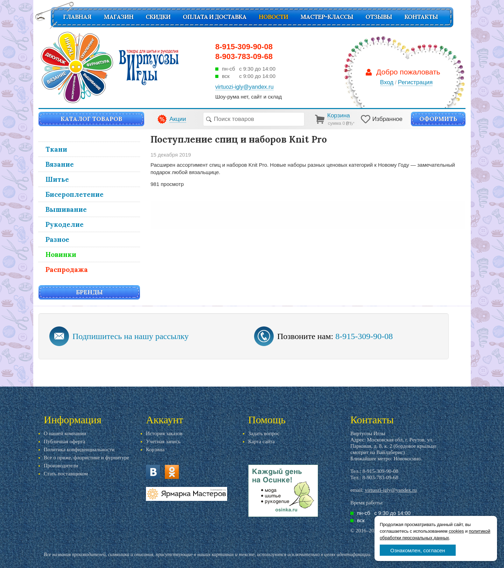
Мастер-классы (326, 17)
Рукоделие (65, 224)
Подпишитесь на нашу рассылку (130, 336)
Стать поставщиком (66, 473)
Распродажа (67, 269)
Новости (273, 17)
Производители (61, 465)
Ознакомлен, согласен (417, 550)
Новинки (61, 254)
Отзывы (378, 17)
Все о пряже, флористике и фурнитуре (86, 457)
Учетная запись (163, 441)
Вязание (60, 164)
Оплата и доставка (214, 17)
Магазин (118, 17)
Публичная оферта (64, 441)
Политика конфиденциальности (79, 449)
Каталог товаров (91, 119)
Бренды (89, 292)
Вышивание (66, 209)
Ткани (56, 149)
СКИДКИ (158, 17)
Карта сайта (261, 441)
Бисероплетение (75, 194)
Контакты (421, 17)
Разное (57, 239)
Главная (77, 17)
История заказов (164, 433)
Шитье (57, 179)
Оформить (438, 119)
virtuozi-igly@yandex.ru (390, 490)
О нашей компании (65, 433)
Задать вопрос (264, 433)
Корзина (155, 449)
